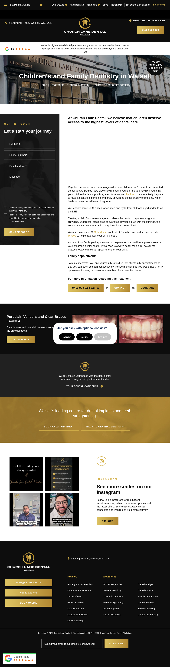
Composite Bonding (148, 614)
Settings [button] (102, 337)
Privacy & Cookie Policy (79, 584)
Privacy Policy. (19, 211)
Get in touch (21, 339)
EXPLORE (108, 521)
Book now (147, 288)
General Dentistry (78, 84)
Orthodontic (100, 232)
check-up (130, 194)
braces (72, 235)
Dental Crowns (145, 590)
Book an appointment (59, 426)
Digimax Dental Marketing (120, 633)
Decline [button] (84, 337)
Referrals (117, 5)
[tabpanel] (26, 491)
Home (43, 84)
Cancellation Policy (77, 614)
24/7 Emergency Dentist (138, 5)
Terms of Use (74, 596)
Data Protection (75, 608)
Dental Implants (111, 608)
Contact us (159, 5)
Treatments (57, 84)
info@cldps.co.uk (28, 582)
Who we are (59, 5)
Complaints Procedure (79, 590)
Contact (120, 288)
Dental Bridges (145, 584)
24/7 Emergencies (112, 584)
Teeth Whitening (146, 608)
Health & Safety (75, 602)
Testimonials (77, 5)
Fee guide (93, 5)
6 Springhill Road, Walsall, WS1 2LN (30, 22)
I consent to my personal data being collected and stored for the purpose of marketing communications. (31, 218)
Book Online (28, 603)
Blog (105, 5)
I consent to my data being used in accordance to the (31, 209)
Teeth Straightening (113, 602)
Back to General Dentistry (105, 426)
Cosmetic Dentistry (113, 596)
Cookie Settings (75, 620)
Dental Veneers (146, 602)
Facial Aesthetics (112, 614)
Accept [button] (67, 337)
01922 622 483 (150, 30)
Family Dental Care (148, 596)
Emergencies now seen (149, 20)
